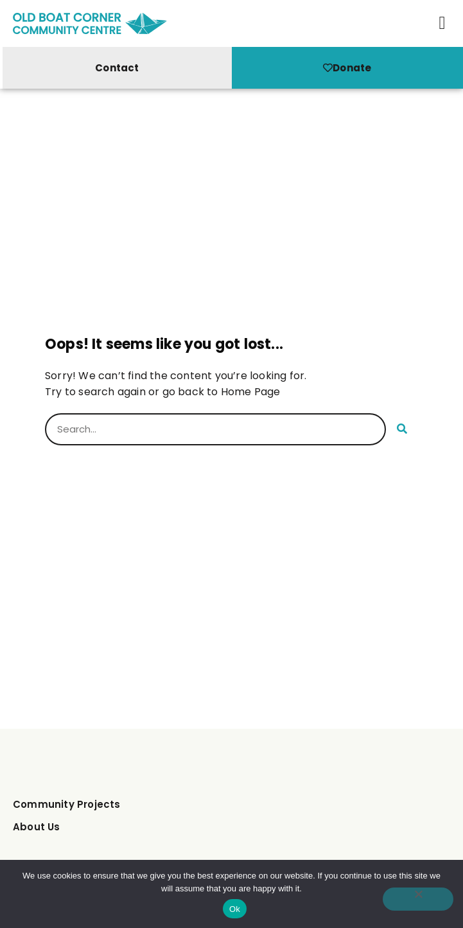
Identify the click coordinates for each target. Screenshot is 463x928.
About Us (36, 827)
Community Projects (67, 804)
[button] (442, 23)
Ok (234, 909)
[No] (418, 899)
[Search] (402, 429)
